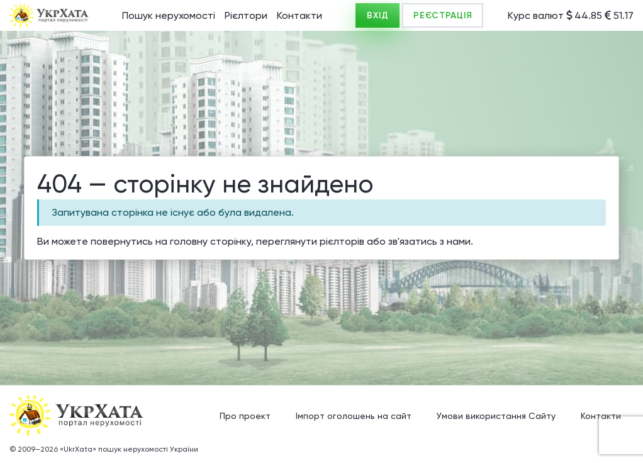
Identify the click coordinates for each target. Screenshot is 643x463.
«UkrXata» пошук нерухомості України (129, 449)
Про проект (245, 416)
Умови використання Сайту (496, 416)
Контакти (299, 15)
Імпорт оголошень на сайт (353, 416)
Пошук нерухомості (168, 15)
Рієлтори (246, 15)
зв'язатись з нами (429, 241)
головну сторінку (210, 241)
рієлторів (342, 241)
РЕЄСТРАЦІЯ (442, 15)
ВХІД (377, 15)
